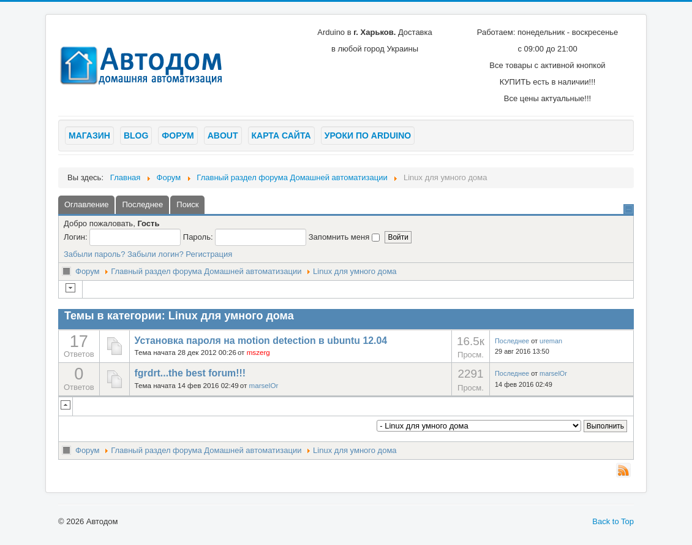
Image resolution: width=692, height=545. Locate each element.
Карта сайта (281, 135)
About (223, 135)
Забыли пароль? (94, 254)
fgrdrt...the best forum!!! (190, 373)
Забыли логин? (155, 254)
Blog (136, 135)
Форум (178, 135)
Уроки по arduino (368, 135)
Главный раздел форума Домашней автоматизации (206, 271)
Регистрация (209, 254)
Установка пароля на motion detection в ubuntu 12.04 (261, 340)
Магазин (89, 135)
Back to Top (613, 521)
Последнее (512, 341)
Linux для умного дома (355, 271)
